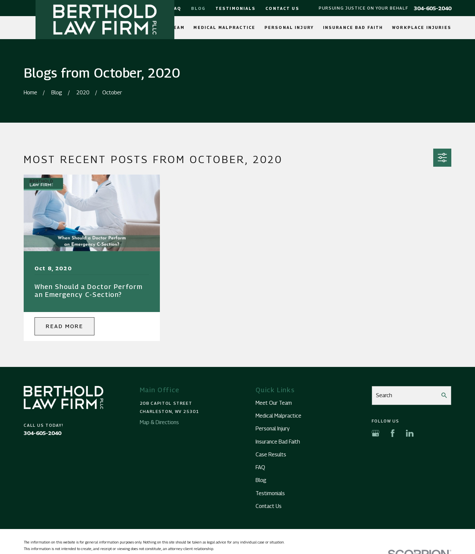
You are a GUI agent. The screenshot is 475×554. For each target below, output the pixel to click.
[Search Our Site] (444, 395)
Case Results (271, 454)
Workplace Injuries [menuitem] (421, 27)
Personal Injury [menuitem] (289, 27)
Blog (198, 8)
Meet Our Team (274, 402)
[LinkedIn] (409, 433)
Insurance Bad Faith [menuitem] (353, 27)
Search (384, 395)
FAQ (176, 8)
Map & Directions (159, 422)
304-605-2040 (432, 8)
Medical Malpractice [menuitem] (224, 27)
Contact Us (282, 8)
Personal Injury (272, 428)
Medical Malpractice (278, 415)
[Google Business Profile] (375, 433)
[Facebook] (392, 433)
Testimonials (235, 8)
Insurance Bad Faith (278, 441)
